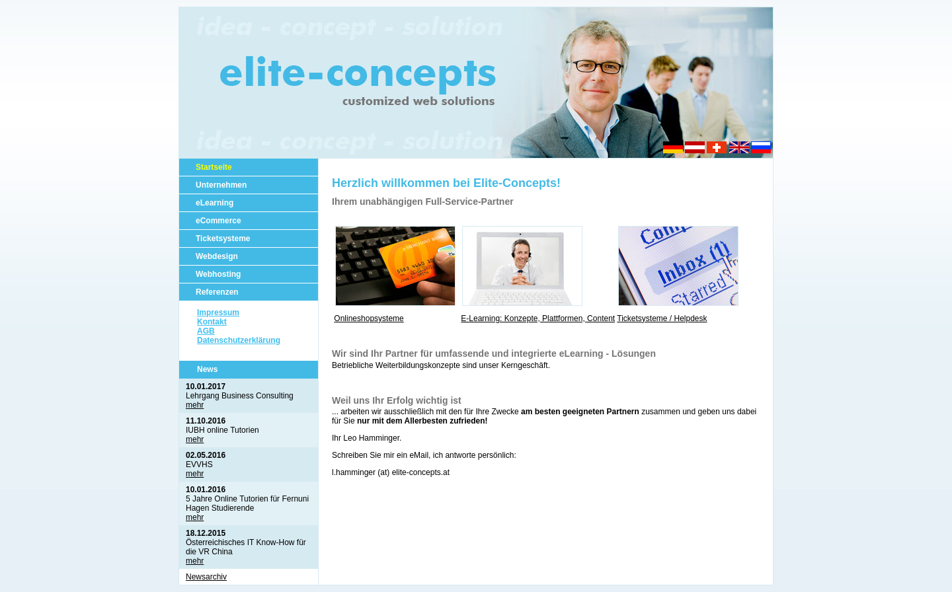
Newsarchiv (206, 576)
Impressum (218, 312)
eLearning (214, 202)
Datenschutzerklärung (238, 340)
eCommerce (218, 220)
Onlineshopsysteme (368, 318)
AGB (206, 331)
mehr (195, 405)
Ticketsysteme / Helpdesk (662, 318)
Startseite (214, 167)
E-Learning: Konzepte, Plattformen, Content (538, 318)
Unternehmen (221, 185)
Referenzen (217, 292)
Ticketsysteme (223, 238)
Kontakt (212, 321)
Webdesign (217, 256)
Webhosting (218, 274)
